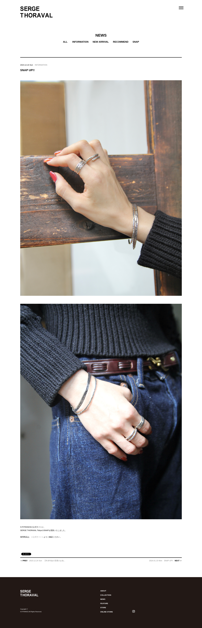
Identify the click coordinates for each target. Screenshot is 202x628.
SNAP (136, 42)
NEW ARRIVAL (101, 42)
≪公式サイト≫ (37, 537)
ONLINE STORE (106, 612)
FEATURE (104, 603)
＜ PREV (42, 561)
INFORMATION (80, 42)
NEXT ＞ (165, 561)
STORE (103, 608)
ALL (65, 42)
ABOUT (103, 591)
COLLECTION (105, 595)
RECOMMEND (120, 42)
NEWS (101, 35)
